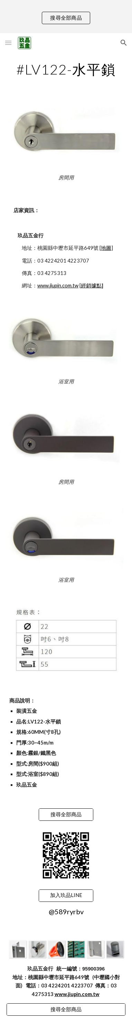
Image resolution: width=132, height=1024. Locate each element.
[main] (66, 69)
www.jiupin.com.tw (57, 285)
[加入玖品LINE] (66, 895)
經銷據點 (91, 285)
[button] (8, 42)
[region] (66, 16)
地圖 (106, 248)
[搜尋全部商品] (66, 814)
